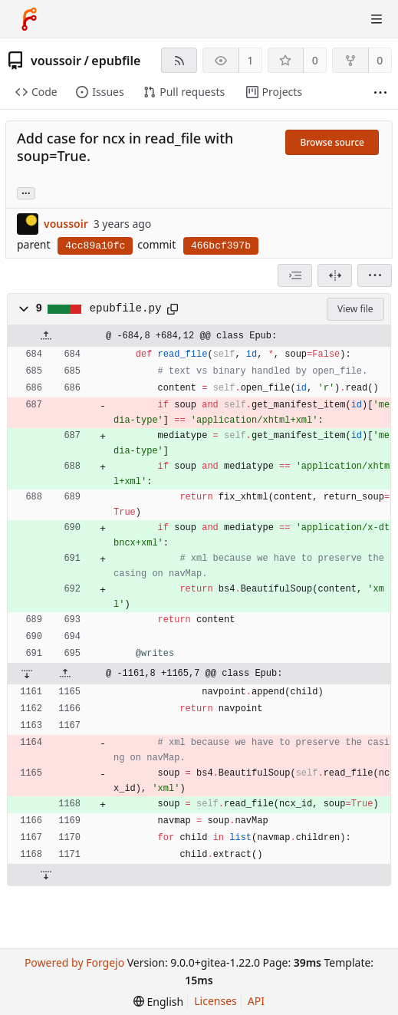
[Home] (29, 19)
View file (355, 308)
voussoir (56, 60)
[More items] (380, 92)
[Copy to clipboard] (172, 309)
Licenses (215, 1001)
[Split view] (334, 275)
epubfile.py (126, 308)
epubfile (115, 60)
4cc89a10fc (95, 246)
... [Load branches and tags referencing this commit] (26, 192)
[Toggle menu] (376, 19)
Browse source (332, 142)
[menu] (374, 275)
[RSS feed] (179, 60)
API (256, 1001)
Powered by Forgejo (74, 962)
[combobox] (295, 275)
